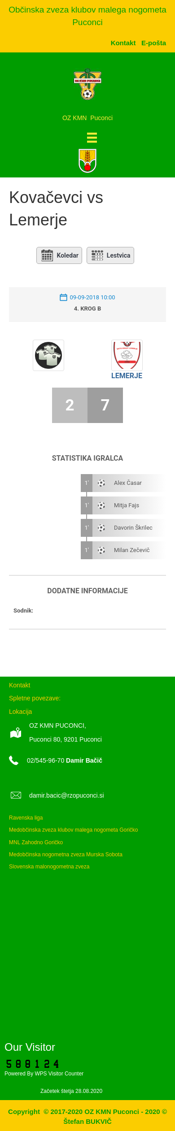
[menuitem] (153, 43)
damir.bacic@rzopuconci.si (66, 795)
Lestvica (110, 255)
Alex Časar (128, 482)
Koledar (59, 255)
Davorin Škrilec (133, 527)
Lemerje (126, 375)
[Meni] (92, 137)
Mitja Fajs (126, 505)
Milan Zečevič (132, 550)
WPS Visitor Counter (59, 1074)
